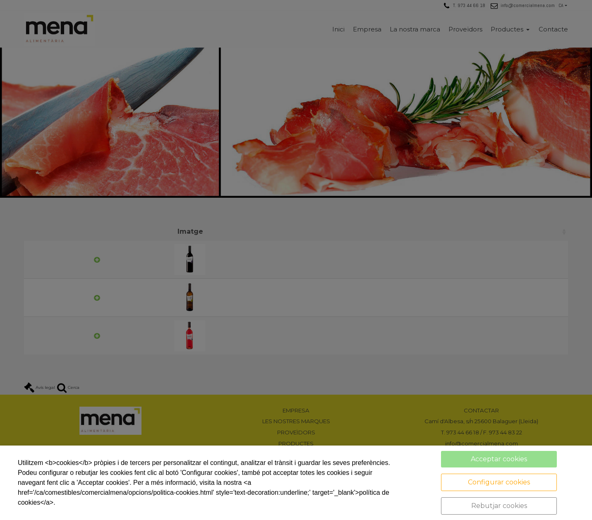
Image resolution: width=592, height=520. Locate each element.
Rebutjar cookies (499, 506)
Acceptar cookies (499, 459)
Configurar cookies (499, 482)
